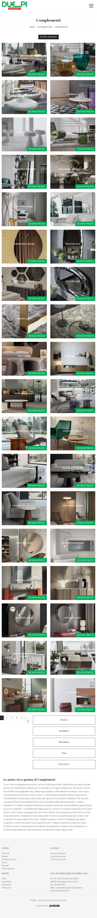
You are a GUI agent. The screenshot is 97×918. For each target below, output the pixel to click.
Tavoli (4, 862)
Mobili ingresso (9, 859)
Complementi (61, 27)
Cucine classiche (58, 853)
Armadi (5, 865)
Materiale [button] (64, 742)
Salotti (5, 856)
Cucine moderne (58, 856)
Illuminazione (8, 868)
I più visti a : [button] (64, 764)
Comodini (6, 884)
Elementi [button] (64, 731)
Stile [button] (64, 753)
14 (27, 721)
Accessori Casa (44, 27)
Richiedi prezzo (37, 74)
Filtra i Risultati (48, 37)
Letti (4, 878)
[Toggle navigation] (91, 5)
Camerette (7, 881)
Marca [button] (64, 720)
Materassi (6, 887)
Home (32, 27)
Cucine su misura (58, 859)
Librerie (5, 853)
